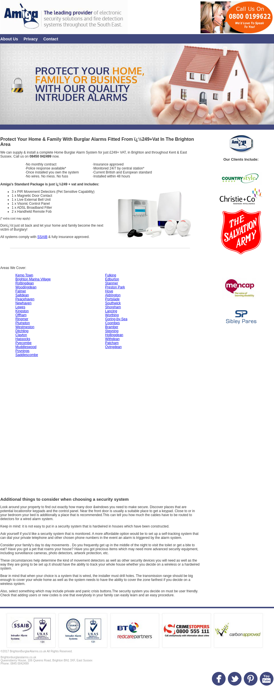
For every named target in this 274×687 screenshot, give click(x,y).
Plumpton (22, 323)
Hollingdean (114, 335)
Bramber (111, 327)
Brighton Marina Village (33, 279)
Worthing (112, 315)
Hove (109, 291)
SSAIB (42, 237)
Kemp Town (24, 275)
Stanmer (111, 283)
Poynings (22, 351)
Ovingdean (113, 347)
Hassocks (22, 339)
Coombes (112, 323)
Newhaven (23, 303)
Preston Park (115, 287)
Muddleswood (25, 347)
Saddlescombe (26, 355)
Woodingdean (25, 287)
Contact (50, 39)
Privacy (31, 39)
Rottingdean (24, 283)
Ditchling (21, 331)
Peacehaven (24, 299)
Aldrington (112, 295)
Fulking (110, 275)
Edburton (112, 279)
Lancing (111, 311)
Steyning (111, 331)
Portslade (112, 299)
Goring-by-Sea (116, 319)
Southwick (113, 303)
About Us (9, 39)
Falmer (20, 291)
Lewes (20, 307)
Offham (20, 315)
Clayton (21, 335)
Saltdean (22, 295)
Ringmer (21, 319)
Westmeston (24, 327)
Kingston (22, 311)
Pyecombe (23, 343)
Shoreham (113, 307)
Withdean (112, 339)
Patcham (111, 343)
